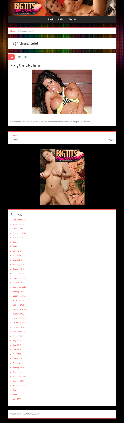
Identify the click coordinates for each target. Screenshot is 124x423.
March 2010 (17, 359)
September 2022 (19, 220)
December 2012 (19, 296)
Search (16, 135)
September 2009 (19, 385)
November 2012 (19, 300)
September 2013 (19, 287)
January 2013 (18, 291)
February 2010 (19, 363)
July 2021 (16, 242)
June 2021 (17, 247)
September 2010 (19, 332)
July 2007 (16, 390)
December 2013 (19, 274)
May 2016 (17, 251)
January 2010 (18, 368)
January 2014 (18, 269)
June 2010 (17, 345)
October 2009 (18, 381)
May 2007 (17, 399)
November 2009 (19, 377)
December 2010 (19, 318)
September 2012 (19, 309)
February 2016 (19, 265)
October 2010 (18, 327)
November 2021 (19, 224)
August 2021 (18, 238)
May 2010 (17, 350)
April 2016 (17, 256)
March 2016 (17, 260)
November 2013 (19, 278)
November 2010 (19, 323)
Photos (72, 19)
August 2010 (18, 336)
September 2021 (19, 233)
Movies (61, 19)
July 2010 (16, 341)
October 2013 (18, 283)
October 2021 (18, 229)
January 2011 (18, 314)
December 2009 (19, 372)
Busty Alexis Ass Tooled (26, 66)
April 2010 (17, 354)
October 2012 (18, 305)
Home (50, 19)
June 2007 (17, 394)
